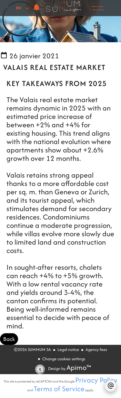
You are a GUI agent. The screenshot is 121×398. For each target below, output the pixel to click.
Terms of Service (59, 388)
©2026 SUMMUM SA (32, 349)
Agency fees (96, 349)
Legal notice (68, 349)
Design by (69, 368)
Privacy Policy (96, 380)
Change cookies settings (63, 359)
